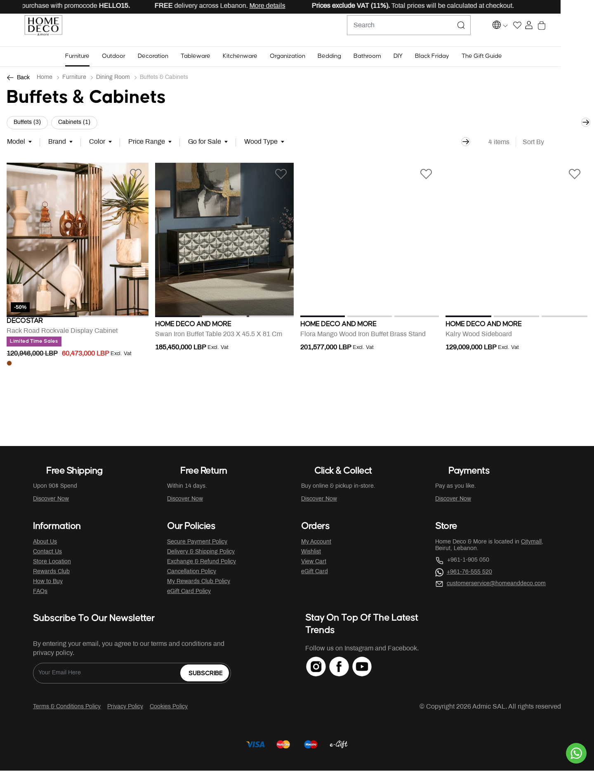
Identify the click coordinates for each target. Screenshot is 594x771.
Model (16, 142)
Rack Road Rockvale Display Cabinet (62, 335)
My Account (316, 542)
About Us (45, 542)
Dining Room (113, 78)
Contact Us (47, 552)
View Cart (313, 562)
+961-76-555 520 (469, 572)
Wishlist (311, 552)
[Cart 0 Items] (583, 30)
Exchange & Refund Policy (201, 562)
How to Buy (48, 582)
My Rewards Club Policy (198, 582)
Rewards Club (51, 572)
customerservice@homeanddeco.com (496, 584)
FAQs (40, 592)
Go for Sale (204, 142)
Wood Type (261, 142)
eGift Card (314, 572)
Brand (57, 142)
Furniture (74, 78)
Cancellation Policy (191, 572)
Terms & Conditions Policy (67, 707)
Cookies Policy (169, 707)
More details (293, 6)
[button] (94, 57)
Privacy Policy (125, 707)
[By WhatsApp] (576, 753)
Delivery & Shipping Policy (201, 552)
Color (97, 142)
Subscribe (206, 674)
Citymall (531, 542)
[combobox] (421, 30)
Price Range (146, 142)
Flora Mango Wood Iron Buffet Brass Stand (363, 335)
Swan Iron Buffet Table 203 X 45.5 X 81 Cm (218, 335)
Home (44, 78)
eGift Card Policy (189, 592)
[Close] (561, 6)
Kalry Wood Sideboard (479, 335)
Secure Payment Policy (197, 542)
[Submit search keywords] (473, 30)
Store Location (52, 562)
